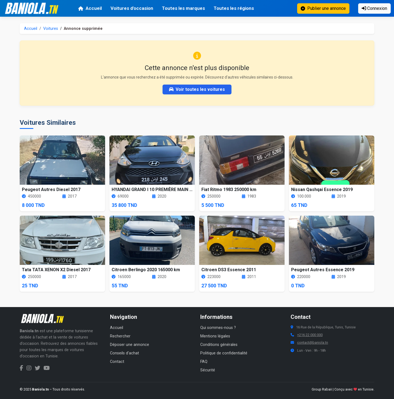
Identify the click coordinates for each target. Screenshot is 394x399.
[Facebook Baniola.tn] (21, 368)
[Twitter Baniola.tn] (37, 368)
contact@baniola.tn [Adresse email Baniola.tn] (312, 342)
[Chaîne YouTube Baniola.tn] (47, 368)
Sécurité (207, 370)
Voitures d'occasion (132, 8)
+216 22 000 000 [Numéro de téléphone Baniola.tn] (310, 335)
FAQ (203, 361)
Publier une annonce (323, 8)
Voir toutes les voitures (197, 89)
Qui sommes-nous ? (218, 327)
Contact (117, 361)
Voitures (50, 28)
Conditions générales (218, 344)
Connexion (374, 8)
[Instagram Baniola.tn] (29, 368)
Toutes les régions (234, 8)
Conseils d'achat (124, 353)
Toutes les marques (183, 8)
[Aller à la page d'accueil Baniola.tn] (44, 318)
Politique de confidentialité (223, 353)
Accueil (90, 8)
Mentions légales (215, 336)
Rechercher (120, 336)
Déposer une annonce (129, 344)
